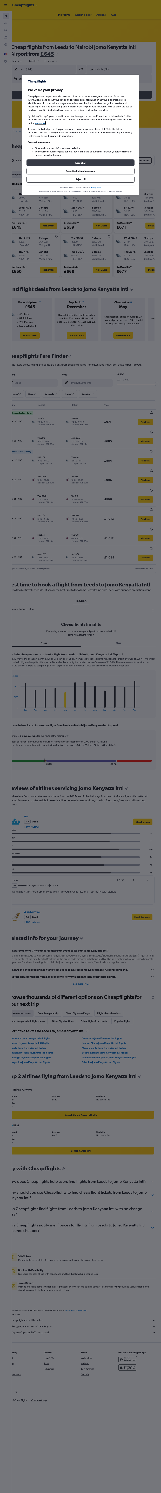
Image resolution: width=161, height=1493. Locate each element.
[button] (80, 162)
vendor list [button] (40, 123)
